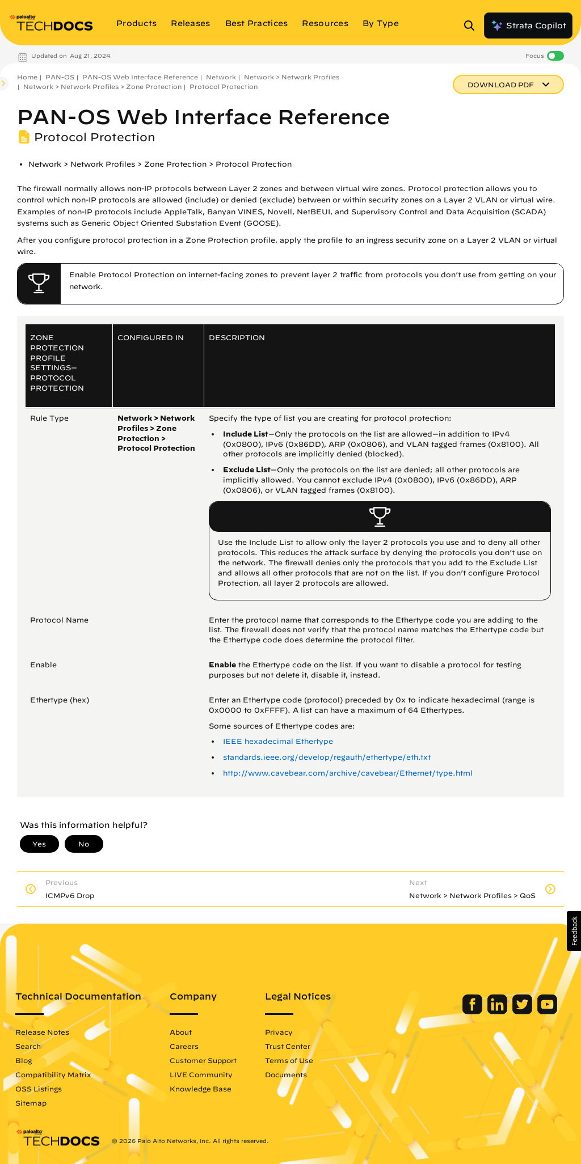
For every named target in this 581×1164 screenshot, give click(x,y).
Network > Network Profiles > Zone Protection (102, 86)
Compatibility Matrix (53, 1074)
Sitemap (31, 1103)
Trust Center (287, 1046)
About (181, 1032)
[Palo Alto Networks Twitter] (523, 1011)
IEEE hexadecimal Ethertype (278, 741)
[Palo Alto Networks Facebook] (473, 1011)
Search (28, 1046)
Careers (184, 1046)
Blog (23, 1060)
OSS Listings (38, 1089)
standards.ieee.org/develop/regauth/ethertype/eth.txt (327, 757)
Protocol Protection (224, 86)
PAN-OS (59, 77)
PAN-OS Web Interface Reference (140, 77)
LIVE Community (201, 1074)
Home (27, 77)
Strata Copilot (528, 25)
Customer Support (203, 1060)
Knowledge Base (200, 1089)
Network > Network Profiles (291, 77)
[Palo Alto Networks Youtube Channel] (547, 1011)
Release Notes (42, 1032)
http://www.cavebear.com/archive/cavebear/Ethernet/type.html (348, 773)
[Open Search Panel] (472, 25)
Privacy (279, 1032)
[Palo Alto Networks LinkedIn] (498, 1011)
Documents (286, 1074)
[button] (574, 931)
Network (221, 77)
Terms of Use (289, 1060)
